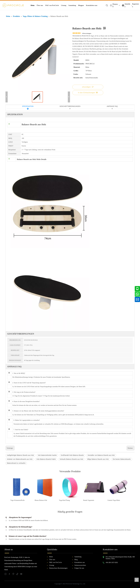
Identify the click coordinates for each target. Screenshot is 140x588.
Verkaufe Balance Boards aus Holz (71, 459)
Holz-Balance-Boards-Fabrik (46, 459)
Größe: (76, 71)
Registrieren (135, 5)
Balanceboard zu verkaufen (16, 463)
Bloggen (81, 5)
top (137, 580)
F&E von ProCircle (52, 5)
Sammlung (72, 5)
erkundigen (88, 86)
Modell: (76, 60)
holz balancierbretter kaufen (47, 455)
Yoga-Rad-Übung (64, 500)
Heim (32, 5)
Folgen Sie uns (79, 568)
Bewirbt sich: (78, 78)
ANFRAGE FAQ (112, 106)
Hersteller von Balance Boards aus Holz (101, 455)
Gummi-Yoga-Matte (114, 500)
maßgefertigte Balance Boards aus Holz (20, 455)
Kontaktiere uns (91, 5)
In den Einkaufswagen (88, 92)
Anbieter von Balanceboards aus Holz (19, 459)
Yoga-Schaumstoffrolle (17, 500)
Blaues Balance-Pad (41, 500)
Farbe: (76, 74)
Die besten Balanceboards (122, 459)
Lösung (63, 5)
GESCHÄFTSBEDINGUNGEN (70, 106)
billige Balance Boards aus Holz (98, 459)
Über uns (40, 5)
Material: (77, 67)
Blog (76, 559)
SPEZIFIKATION (27, 106)
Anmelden (127, 5)
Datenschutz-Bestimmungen (58, 568)
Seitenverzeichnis (80, 565)
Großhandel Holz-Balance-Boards (72, 455)
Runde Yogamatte (88, 500)
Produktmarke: (79, 64)
